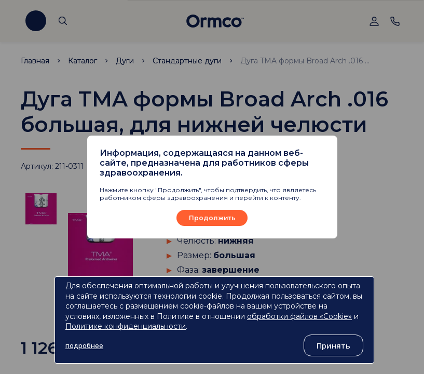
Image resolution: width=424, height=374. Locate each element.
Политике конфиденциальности (125, 326)
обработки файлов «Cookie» (299, 316)
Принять (333, 345)
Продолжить (212, 218)
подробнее (84, 345)
